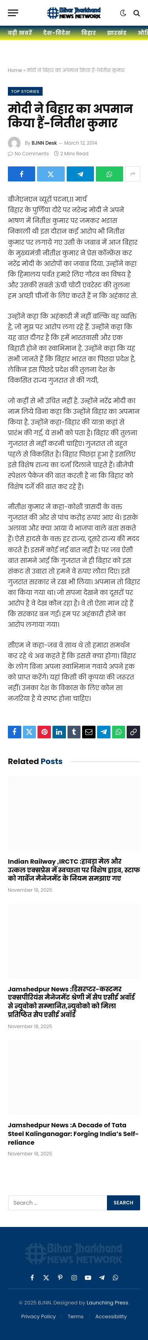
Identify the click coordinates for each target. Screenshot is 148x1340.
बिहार (88, 33)
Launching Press (107, 1302)
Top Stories (25, 91)
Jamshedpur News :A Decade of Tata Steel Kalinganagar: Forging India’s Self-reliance (73, 1134)
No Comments (28, 153)
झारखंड (116, 33)
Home (15, 70)
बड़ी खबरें (20, 33)
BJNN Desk (44, 143)
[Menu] (13, 13)
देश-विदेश (56, 33)
